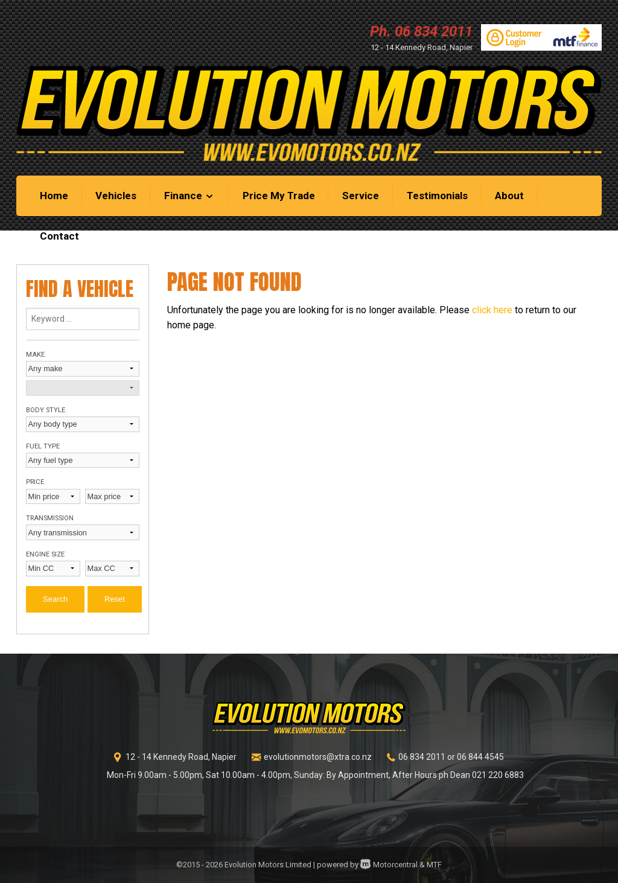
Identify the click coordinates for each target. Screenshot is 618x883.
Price (35, 482)
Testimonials (437, 196)
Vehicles (115, 196)
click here (492, 310)
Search (55, 599)
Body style (45, 410)
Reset (114, 599)
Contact (59, 236)
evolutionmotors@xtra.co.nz (318, 757)
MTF (434, 864)
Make (35, 355)
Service (360, 196)
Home (54, 196)
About (509, 196)
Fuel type (43, 446)
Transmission (50, 518)
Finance (189, 196)
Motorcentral (389, 864)
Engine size (45, 554)
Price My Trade (279, 196)
